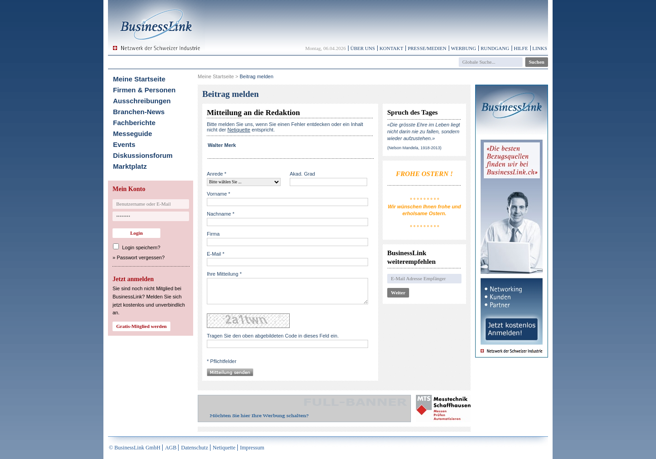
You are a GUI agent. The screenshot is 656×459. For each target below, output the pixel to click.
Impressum (252, 447)
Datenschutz (194, 447)
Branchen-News (138, 112)
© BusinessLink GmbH (134, 447)
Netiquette (224, 447)
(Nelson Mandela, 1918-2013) (414, 148)
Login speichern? (141, 247)
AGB (170, 447)
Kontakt (391, 48)
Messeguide (132, 133)
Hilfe (521, 48)
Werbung (464, 48)
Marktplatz (130, 166)
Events (124, 144)
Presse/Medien (427, 48)
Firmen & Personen (144, 90)
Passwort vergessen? (140, 257)
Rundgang (495, 48)
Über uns (362, 48)
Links (540, 48)
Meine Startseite (139, 79)
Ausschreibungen (142, 101)
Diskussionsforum (143, 155)
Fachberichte (134, 122)
